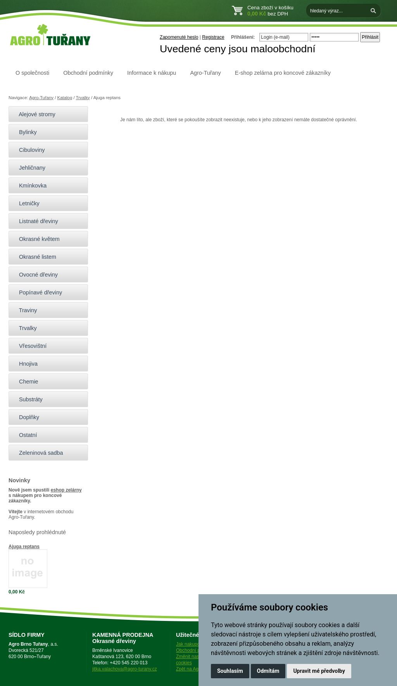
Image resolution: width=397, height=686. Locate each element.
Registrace (213, 37)
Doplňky (25, 417)
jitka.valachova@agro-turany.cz (124, 669)
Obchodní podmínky (88, 73)
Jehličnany (28, 168)
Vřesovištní (29, 346)
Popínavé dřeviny (37, 292)
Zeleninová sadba (37, 453)
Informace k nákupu (151, 73)
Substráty (27, 399)
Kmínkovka (29, 185)
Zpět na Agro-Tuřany (197, 669)
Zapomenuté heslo (179, 37)
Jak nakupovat (191, 644)
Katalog (64, 97)
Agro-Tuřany (205, 73)
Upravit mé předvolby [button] (319, 671)
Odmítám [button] (268, 671)
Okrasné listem (34, 257)
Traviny (24, 310)
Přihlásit (370, 37)
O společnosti (32, 73)
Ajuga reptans (24, 546)
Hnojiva (25, 364)
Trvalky (83, 97)
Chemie (25, 381)
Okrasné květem (36, 239)
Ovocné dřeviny (35, 275)
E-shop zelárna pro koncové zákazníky (283, 73)
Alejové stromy (33, 114)
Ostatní (24, 435)
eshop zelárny (66, 490)
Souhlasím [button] (230, 671)
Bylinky (24, 132)
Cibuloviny (28, 150)
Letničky (26, 203)
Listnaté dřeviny (35, 221)
